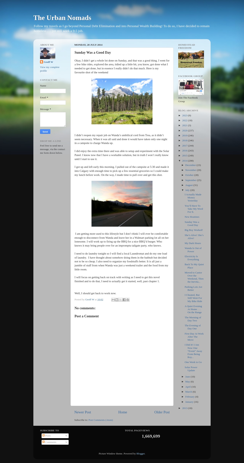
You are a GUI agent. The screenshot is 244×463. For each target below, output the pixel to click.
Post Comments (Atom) (100, 420)
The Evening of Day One (193, 327)
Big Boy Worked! (194, 230)
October (189, 175)
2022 (185, 120)
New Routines (192, 216)
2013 (185, 408)
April (188, 386)
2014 (185, 160)
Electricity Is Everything (192, 258)
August (189, 185)
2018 (185, 140)
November (191, 170)
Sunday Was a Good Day (192, 223)
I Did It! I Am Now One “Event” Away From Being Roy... (193, 351)
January (189, 401)
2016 (185, 150)
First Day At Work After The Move (194, 336)
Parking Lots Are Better (193, 288)
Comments (49, 442)
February (190, 396)
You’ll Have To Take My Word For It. (194, 208)
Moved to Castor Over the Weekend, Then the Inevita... (194, 277)
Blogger (140, 453)
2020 (185, 130)
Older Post (162, 412)
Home (122, 412)
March (189, 391)
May (188, 381)
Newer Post (82, 412)
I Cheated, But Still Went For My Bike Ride (193, 297)
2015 (185, 155)
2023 (185, 115)
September (191, 180)
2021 (185, 125)
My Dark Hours (193, 243)
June (188, 376)
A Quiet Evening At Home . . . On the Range (193, 309)
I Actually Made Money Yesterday (193, 197)
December (191, 165)
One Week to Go (193, 362)
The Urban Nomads (62, 18)
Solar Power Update (191, 369)
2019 (185, 135)
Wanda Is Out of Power (193, 250)
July (187, 190)
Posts (46, 435)
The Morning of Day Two (193, 319)
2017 (185, 145)
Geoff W (48, 62)
